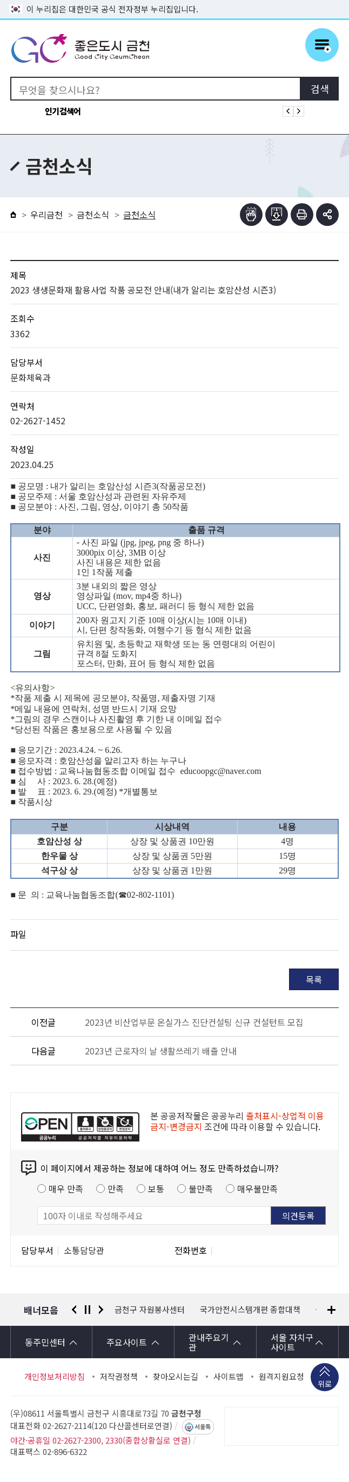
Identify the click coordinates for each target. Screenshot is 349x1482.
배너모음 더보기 (331, 1310)
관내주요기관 (209, 1342)
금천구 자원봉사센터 (235, 1309)
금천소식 (93, 214)
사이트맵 (228, 1376)
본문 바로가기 (174, 0)
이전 (74, 1309)
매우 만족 (66, 1188)
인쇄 (302, 214)
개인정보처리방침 (54, 1376)
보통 (156, 1188)
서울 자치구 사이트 (292, 1342)
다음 (101, 1309)
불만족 (201, 1188)
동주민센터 (45, 1342)
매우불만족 (257, 1188)
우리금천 (46, 214)
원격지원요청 (281, 1376)
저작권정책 (119, 1376)
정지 (87, 1309)
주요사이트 (126, 1342)
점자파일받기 (276, 214)
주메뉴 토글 (322, 45)
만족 (116, 1188)
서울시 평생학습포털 (150, 1309)
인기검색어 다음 (298, 111)
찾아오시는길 (175, 1376)
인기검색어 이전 (288, 111)
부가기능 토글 (327, 214)
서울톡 (202, 1427)
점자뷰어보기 (251, 214)
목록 (314, 979)
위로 (325, 1384)
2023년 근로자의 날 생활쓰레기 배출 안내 (161, 1050)
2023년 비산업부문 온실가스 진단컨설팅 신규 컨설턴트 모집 (194, 1022)
